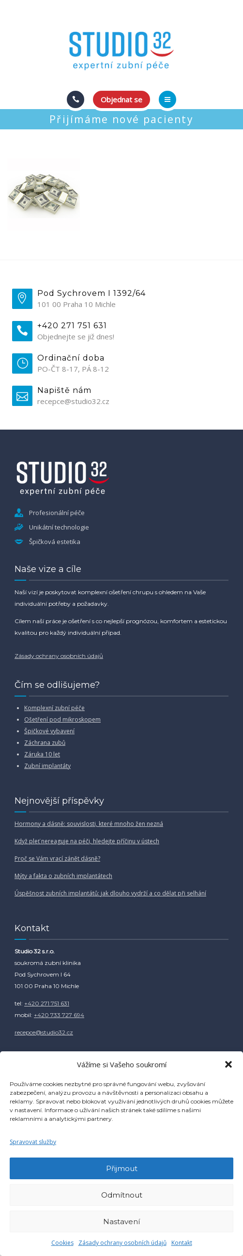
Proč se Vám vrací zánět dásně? (57, 858)
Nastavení (121, 1221)
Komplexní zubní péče (54, 708)
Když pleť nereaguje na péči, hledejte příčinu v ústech (87, 841)
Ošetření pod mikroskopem (62, 719)
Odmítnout (121, 1195)
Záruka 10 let (42, 754)
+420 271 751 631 (46, 1003)
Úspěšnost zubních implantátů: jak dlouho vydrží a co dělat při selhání (110, 893)
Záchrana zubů (44, 743)
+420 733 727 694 (59, 1015)
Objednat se (121, 99)
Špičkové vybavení (49, 731)
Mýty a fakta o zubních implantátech (63, 876)
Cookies (62, 1243)
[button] (228, 1064)
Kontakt (181, 1243)
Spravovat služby (33, 1142)
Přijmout (121, 1168)
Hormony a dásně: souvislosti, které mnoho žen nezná (89, 824)
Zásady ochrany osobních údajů (122, 1243)
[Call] (75, 99)
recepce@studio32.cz (44, 1032)
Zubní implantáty (47, 766)
